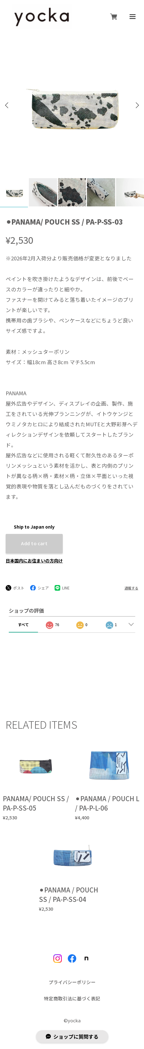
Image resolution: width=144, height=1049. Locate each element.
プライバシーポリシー (72, 974)
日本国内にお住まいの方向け (34, 552)
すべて (23, 616)
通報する (131, 579)
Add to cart (34, 534)
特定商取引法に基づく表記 (72, 990)
